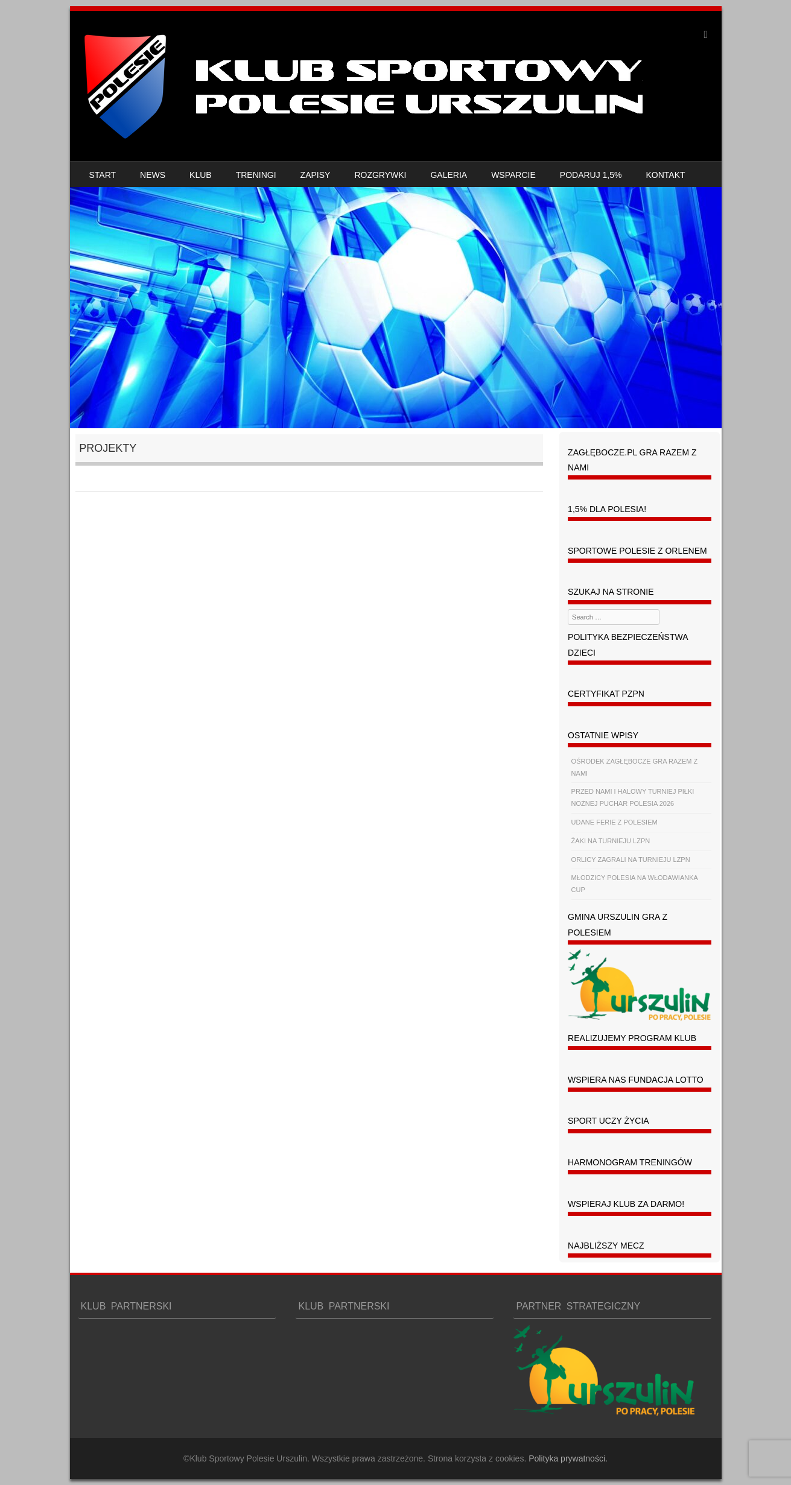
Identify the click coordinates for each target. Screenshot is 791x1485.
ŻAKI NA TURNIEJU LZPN (610, 840)
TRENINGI (256, 175)
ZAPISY (315, 175)
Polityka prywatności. (568, 1458)
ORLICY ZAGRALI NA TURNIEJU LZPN (630, 859)
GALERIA (448, 175)
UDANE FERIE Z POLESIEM (614, 822)
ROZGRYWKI (380, 175)
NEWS (152, 175)
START (102, 175)
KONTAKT (665, 175)
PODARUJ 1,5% (591, 175)
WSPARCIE (513, 175)
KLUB (200, 175)
